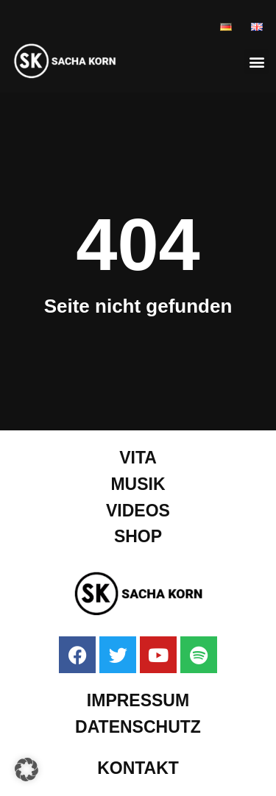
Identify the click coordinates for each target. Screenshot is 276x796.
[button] (256, 61)
